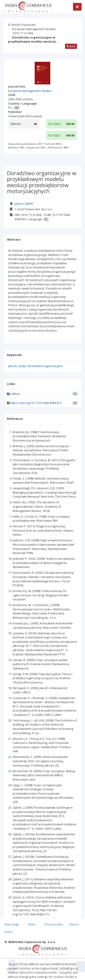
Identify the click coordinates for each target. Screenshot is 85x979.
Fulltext (15, 394)
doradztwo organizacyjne (45, 366)
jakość (12, 366)
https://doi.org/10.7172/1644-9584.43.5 (36, 403)
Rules (32, 924)
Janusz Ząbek (24, 203)
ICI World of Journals (22, 25)
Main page (12, 924)
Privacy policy (53, 924)
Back (71, 46)
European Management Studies (34, 29)
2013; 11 (23, 33)
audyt (22, 366)
